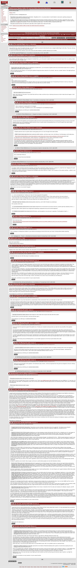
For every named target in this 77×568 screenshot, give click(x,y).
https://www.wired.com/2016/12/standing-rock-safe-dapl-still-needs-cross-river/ (31, 139)
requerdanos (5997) (13, 375)
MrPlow (10, 12)
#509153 (37, 129)
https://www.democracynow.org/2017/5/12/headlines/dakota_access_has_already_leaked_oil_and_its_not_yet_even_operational (40, 221)
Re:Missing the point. (21, 295)
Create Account (55, 566)
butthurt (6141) (18, 129)
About (2, 9)
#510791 (32, 262)
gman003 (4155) (16, 165)
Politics (2, 31)
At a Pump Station (19, 55)
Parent (12, 73)
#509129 (35, 118)
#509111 (34, 45)
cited (18, 21)
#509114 (48, 56)
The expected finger (19, 44)
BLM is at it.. (14, 238)
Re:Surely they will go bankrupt (24, 252)
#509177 (36, 152)
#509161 (34, 192)
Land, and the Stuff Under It (22, 389)
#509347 (34, 297)
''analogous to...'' (17, 236)
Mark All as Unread (70, 37)
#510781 (33, 527)
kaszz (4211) (12, 239)
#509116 (37, 64)
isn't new (48, 303)
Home (20, 566)
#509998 (32, 391)
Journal (40, 129)
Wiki (2, 37)
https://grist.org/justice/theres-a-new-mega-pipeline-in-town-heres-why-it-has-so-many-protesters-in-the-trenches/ (39, 136)
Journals (2, 11)
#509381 (45, 361)
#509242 (34, 247)
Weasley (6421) (14, 253)
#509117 (50, 77)
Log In (60, 566)
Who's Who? (3, 38)
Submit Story (3, 17)
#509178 (34, 229)
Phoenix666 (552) (13, 391)
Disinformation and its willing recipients (22, 373)
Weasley (37, 282)
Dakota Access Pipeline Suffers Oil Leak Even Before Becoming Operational (30, 8)
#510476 (35, 505)
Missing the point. (19, 284)
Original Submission (12, 28)
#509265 (33, 253)
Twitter (2, 35)
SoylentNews (4, 3)
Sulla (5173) (17, 152)
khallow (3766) (14, 297)
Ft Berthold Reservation (21, 406)
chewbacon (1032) (14, 229)
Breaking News (4, 27)
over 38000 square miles (46, 380)
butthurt (30, 52)
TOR (2, 41)
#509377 (45, 344)
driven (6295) (16, 118)
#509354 (43, 311)
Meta (2, 30)
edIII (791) (14, 262)
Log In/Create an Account (54, 34)
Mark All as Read (61, 37)
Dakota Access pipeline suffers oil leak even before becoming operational (28, 25)
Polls (2, 15)
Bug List (2, 39)
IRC (2, 36)
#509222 (35, 165)
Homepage (47, 311)
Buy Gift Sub (50, 566)
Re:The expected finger (17, 52)
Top (62, 34)
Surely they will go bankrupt (22, 245)
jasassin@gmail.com (23, 311)
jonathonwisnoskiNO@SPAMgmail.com (24, 56)
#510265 (31, 424)
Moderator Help (12, 561)
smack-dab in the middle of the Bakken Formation (46, 406)
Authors (2, 13)
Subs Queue (3, 18)
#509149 (31, 239)
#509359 (36, 324)
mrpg (14, 9)
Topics (2, 12)
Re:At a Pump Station (21, 62)
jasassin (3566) (15, 311)
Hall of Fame (3, 16)
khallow (37, 100)
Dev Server (3, 40)
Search (2, 14)
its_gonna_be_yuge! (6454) (16, 64)
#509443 (33, 375)
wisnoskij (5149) (13, 56)
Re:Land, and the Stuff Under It (24, 422)
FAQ (2, 10)
